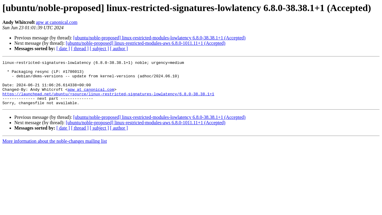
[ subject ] (99, 48)
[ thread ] (80, 48)
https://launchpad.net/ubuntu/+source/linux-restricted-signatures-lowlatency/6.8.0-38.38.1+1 (108, 101)
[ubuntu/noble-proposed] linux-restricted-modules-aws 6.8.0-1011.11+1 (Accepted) (145, 43)
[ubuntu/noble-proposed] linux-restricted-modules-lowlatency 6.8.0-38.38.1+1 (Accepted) (159, 37)
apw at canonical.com (56, 22)
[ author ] (119, 48)
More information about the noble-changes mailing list (54, 150)
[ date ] (63, 48)
